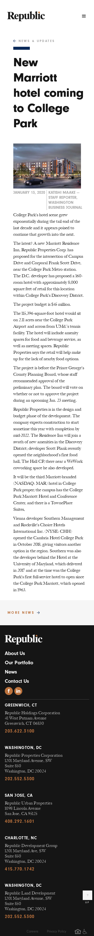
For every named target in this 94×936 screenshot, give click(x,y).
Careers (32, 931)
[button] (83, 16)
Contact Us (17, 681)
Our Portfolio (19, 663)
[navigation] (25, 13)
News (11, 672)
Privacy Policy (56, 931)
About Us (15, 653)
